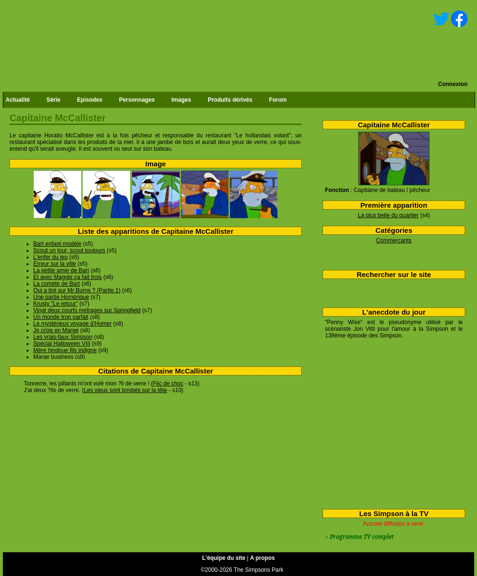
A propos (262, 558)
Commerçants (394, 240)
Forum (277, 99)
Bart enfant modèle (57, 243)
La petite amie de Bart (61, 270)
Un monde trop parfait (60, 317)
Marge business (53, 357)
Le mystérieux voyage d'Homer (72, 323)
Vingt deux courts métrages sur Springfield (87, 310)
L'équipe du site (224, 558)
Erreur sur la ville (54, 263)
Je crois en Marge (55, 330)
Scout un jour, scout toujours (69, 250)
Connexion (452, 84)
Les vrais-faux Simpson (63, 337)
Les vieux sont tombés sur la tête (125, 390)
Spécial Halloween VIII (61, 343)
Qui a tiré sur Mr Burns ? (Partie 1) (76, 290)
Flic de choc (168, 383)
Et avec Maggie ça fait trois (67, 277)
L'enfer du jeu (50, 257)
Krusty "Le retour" (55, 303)
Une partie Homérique (61, 297)
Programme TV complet (361, 537)
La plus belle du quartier (388, 215)
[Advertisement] (390, 422)
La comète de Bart (56, 283)
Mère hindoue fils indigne (64, 350)
